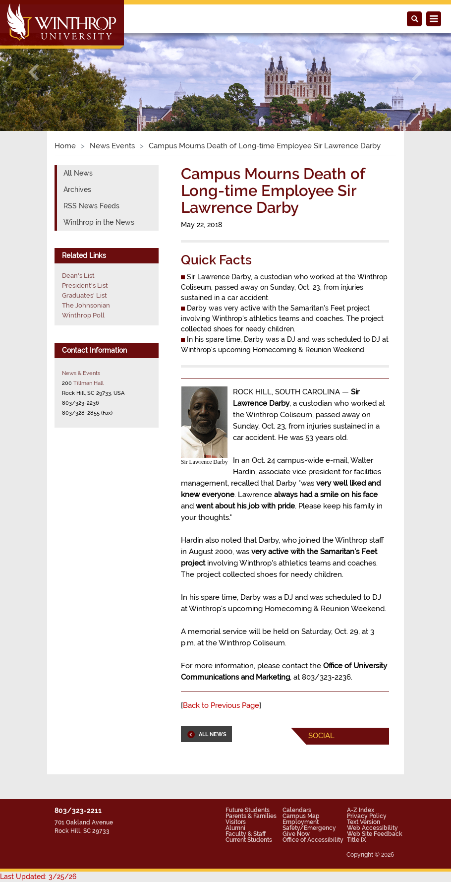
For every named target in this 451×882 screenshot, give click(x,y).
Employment (300, 822)
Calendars (296, 810)
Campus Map (301, 816)
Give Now (296, 833)
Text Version (363, 822)
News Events (112, 145)
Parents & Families (251, 816)
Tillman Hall (88, 382)
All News (78, 173)
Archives (77, 189)
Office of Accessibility (312, 839)
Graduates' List (84, 295)
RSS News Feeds (91, 206)
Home (65, 145)
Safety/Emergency (309, 827)
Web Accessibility (372, 827)
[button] (34, 71)
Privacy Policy (367, 816)
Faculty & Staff (246, 833)
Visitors (236, 822)
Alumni (235, 827)
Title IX (356, 839)
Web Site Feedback (374, 833)
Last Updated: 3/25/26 (38, 877)
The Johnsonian (86, 305)
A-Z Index (360, 810)
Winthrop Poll (83, 315)
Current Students (249, 839)
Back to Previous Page (221, 705)
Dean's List (78, 275)
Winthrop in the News (98, 222)
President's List (85, 285)
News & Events (81, 373)
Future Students (248, 810)
